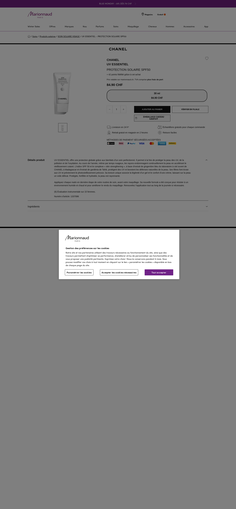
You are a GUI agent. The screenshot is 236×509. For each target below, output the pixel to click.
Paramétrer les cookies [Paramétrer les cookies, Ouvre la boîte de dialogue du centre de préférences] (79, 272)
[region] (119, 254)
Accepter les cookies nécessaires (119, 272)
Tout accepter (159, 272)
